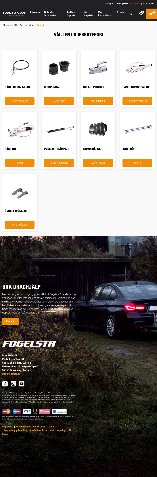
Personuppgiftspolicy (16, 430)
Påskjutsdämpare (59, 163)
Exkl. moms (149, 3)
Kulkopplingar (98, 101)
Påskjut (19, 163)
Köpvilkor (7, 426)
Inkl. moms (134, 3)
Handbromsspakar (137, 101)
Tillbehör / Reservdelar (50, 14)
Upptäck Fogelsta (71, 14)
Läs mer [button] (10, 321)
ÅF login (109, 3)
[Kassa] (151, 14)
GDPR (51, 426)
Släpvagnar (35, 12)
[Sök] (131, 14)
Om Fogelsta (88, 14)
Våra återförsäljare (105, 14)
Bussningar (59, 101)
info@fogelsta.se (11, 374)
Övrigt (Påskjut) (20, 225)
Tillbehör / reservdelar (24, 25)
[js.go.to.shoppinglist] (141, 14)
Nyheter (121, 12)
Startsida (7, 25)
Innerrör (137, 163)
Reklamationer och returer (31, 426)
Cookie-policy (58, 430)
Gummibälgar (98, 163)
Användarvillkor (39, 430)
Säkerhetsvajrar (19, 101)
